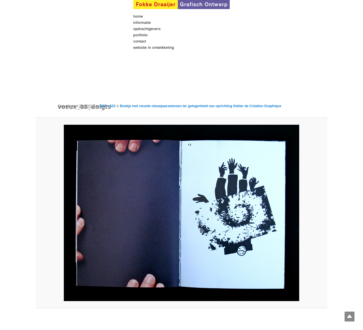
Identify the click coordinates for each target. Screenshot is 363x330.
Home (138, 16)
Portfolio (140, 35)
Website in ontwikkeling (153, 47)
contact (139, 41)
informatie (142, 22)
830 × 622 (107, 106)
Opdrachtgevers (147, 29)
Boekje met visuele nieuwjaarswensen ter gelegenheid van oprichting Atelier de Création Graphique (200, 106)
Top (349, 316)
